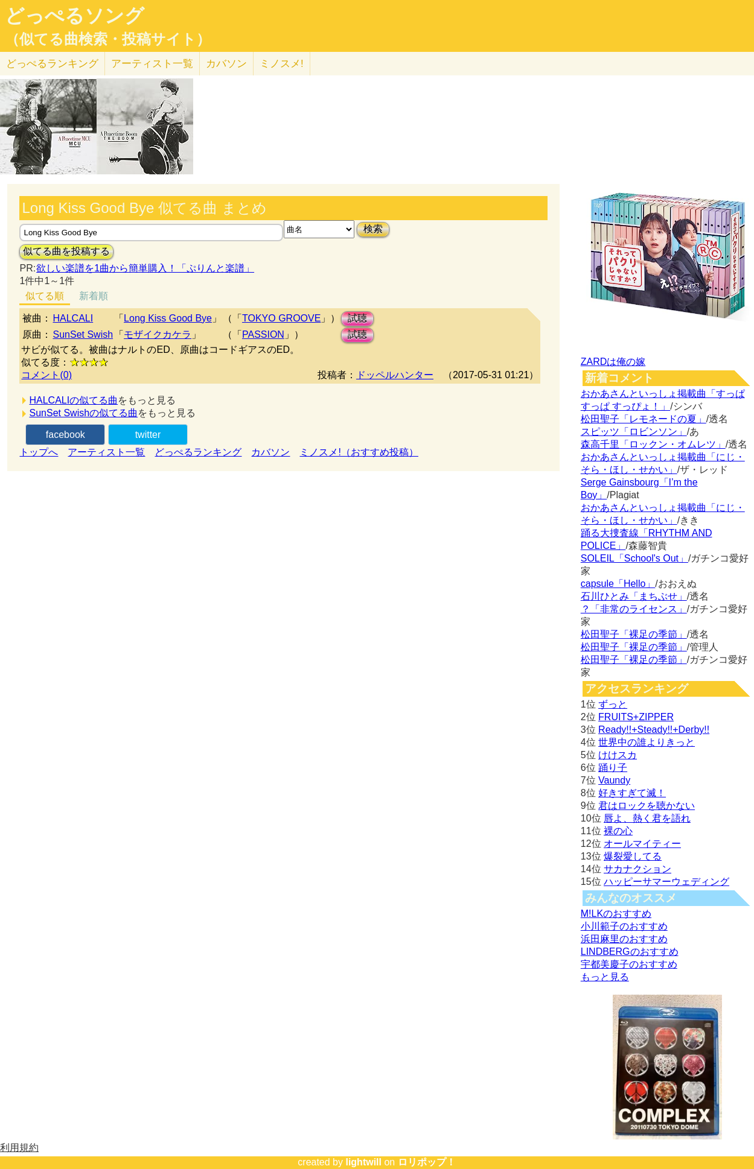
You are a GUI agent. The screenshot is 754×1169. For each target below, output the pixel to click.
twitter (148, 434)
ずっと (612, 704)
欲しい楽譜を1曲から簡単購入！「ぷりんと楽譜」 (145, 268)
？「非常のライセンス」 (634, 609)
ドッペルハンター (394, 375)
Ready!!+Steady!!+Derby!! (653, 729)
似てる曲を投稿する (66, 251)
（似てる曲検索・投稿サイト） (108, 39)
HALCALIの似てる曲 (73, 400)
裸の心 (618, 831)
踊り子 (612, 767)
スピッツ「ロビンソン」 (634, 431)
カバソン (226, 63)
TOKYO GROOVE (281, 318)
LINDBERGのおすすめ (630, 951)
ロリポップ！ (427, 1162)
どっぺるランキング (198, 452)
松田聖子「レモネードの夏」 (643, 419)
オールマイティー (642, 843)
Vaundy (614, 780)
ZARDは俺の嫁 (613, 361)
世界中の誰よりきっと (646, 742)
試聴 (357, 318)
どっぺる (52, 63)
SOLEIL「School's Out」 (634, 558)
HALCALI (73, 318)
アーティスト (152, 63)
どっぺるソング (74, 16)
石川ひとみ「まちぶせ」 (634, 596)
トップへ (38, 452)
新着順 (93, 296)
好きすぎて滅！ (632, 793)
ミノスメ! (282, 63)
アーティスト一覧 (106, 452)
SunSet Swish (83, 334)
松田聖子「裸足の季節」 (634, 634)
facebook (65, 434)
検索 (373, 229)
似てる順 (44, 296)
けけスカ (617, 755)
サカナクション (637, 869)
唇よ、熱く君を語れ (647, 818)
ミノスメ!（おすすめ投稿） (358, 452)
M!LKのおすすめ (616, 913)
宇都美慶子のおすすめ (629, 964)
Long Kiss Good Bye (168, 318)
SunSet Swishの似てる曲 (83, 413)
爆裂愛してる (633, 856)
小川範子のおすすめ (624, 926)
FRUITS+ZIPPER (636, 717)
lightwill (363, 1162)
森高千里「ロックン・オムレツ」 (653, 444)
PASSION (263, 334)
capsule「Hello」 (618, 583)
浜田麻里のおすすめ (624, 939)
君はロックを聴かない (646, 805)
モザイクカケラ (157, 334)
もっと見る (605, 977)
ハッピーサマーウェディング (666, 881)
